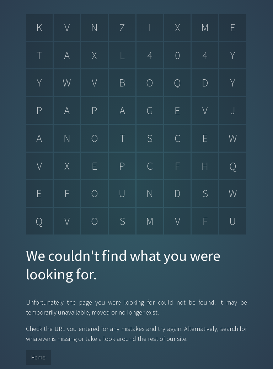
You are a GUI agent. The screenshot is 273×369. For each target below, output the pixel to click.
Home (38, 357)
